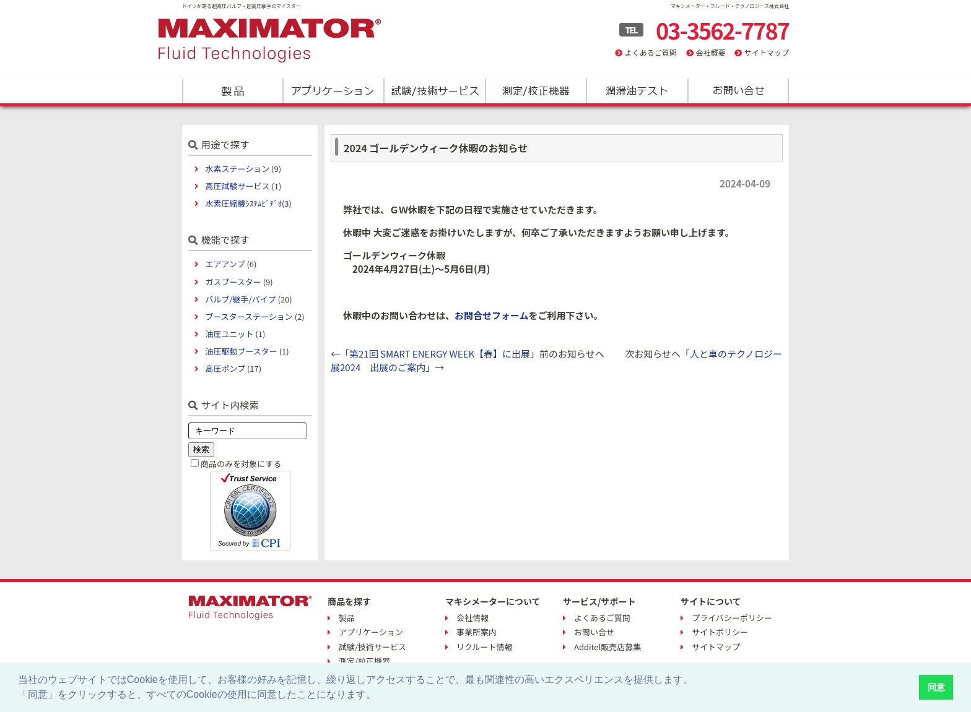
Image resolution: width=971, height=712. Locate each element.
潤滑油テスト (636, 91)
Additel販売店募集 (607, 647)
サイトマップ (766, 52)
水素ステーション (237, 168)
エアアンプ (225, 264)
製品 (232, 91)
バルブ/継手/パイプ (240, 299)
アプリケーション (333, 91)
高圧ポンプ (225, 368)
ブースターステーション (248, 316)
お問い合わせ (737, 91)
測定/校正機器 (535, 91)
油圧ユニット (229, 334)
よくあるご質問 (651, 52)
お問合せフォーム (492, 315)
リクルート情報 (484, 647)
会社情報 (472, 618)
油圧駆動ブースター (241, 351)
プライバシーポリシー (732, 618)
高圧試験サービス (237, 186)
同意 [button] (936, 687)
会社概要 (710, 52)
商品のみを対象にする (241, 464)
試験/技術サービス (434, 91)
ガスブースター (233, 282)
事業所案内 (476, 632)
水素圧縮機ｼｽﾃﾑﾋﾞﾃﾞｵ (243, 203)
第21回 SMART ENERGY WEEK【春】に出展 (439, 353)
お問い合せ (594, 632)
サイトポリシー (720, 632)
